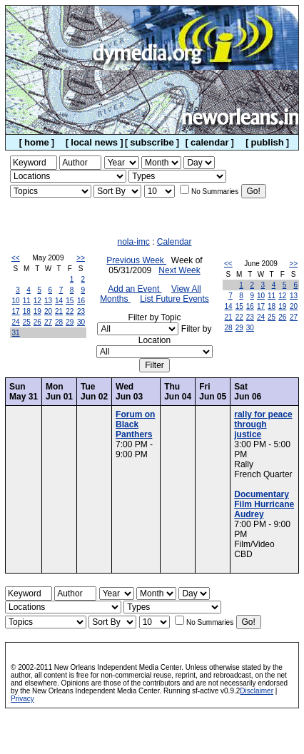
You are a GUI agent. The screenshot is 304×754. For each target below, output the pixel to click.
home (36, 142)
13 (48, 301)
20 (48, 311)
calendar (209, 142)
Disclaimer (256, 691)
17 (16, 311)
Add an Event (134, 289)
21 (59, 311)
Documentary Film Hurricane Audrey (264, 504)
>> (80, 258)
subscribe (151, 142)
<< (15, 258)
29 (70, 322)
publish (266, 142)
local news (94, 142)
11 (27, 301)
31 (16, 333)
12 (37, 301)
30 (81, 322)
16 (81, 301)
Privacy (22, 699)
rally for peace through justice (263, 424)
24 (16, 322)
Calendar (174, 242)
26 (37, 322)
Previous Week (136, 260)
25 (27, 322)
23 (81, 311)
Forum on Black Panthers (135, 424)
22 (70, 311)
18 (27, 311)
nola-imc (133, 242)
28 (59, 322)
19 (37, 311)
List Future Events (174, 299)
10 (16, 301)
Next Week (179, 270)
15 (70, 301)
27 (48, 322)
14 (59, 301)
